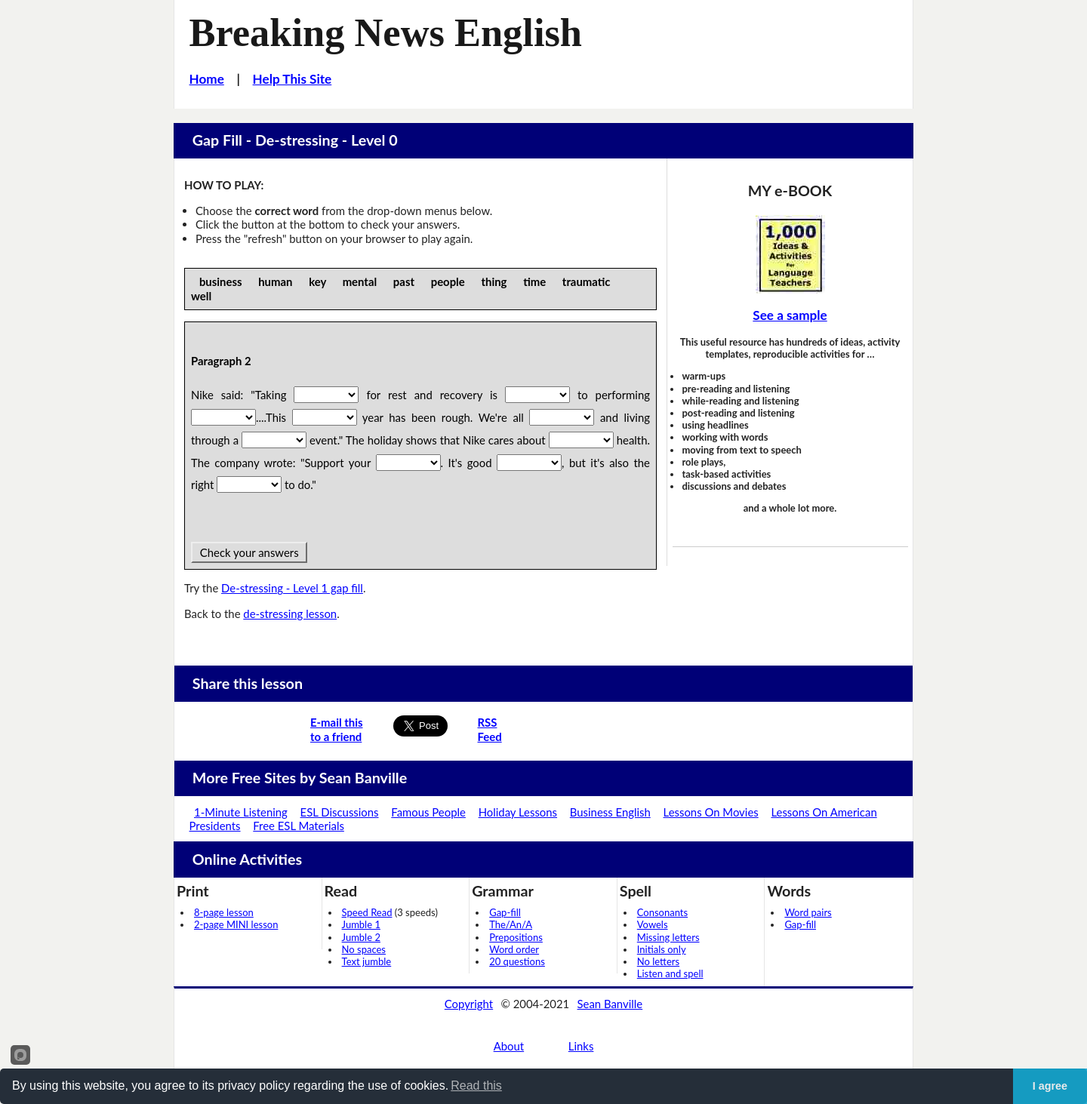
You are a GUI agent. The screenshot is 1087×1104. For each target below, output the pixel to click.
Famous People (428, 812)
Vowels (652, 924)
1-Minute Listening (241, 812)
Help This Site (292, 79)
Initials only (661, 949)
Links (581, 1046)
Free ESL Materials (298, 825)
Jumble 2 (361, 937)
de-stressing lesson (290, 613)
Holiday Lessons (518, 812)
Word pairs (807, 912)
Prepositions (516, 937)
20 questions (517, 961)
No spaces (364, 949)
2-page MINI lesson (236, 924)
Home (206, 79)
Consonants (662, 912)
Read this (476, 1085)
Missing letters (668, 937)
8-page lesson (224, 912)
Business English (610, 812)
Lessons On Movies (711, 812)
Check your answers (249, 552)
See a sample (790, 315)
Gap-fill (505, 912)
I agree (1050, 1086)
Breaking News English (385, 32)
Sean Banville (610, 1003)
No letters (658, 961)
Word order (514, 949)
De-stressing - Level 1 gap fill (292, 588)
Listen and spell (670, 973)
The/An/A (510, 924)
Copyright (469, 1003)
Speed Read (367, 912)
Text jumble (367, 961)
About (509, 1046)
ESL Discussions (339, 812)
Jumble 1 (361, 924)
